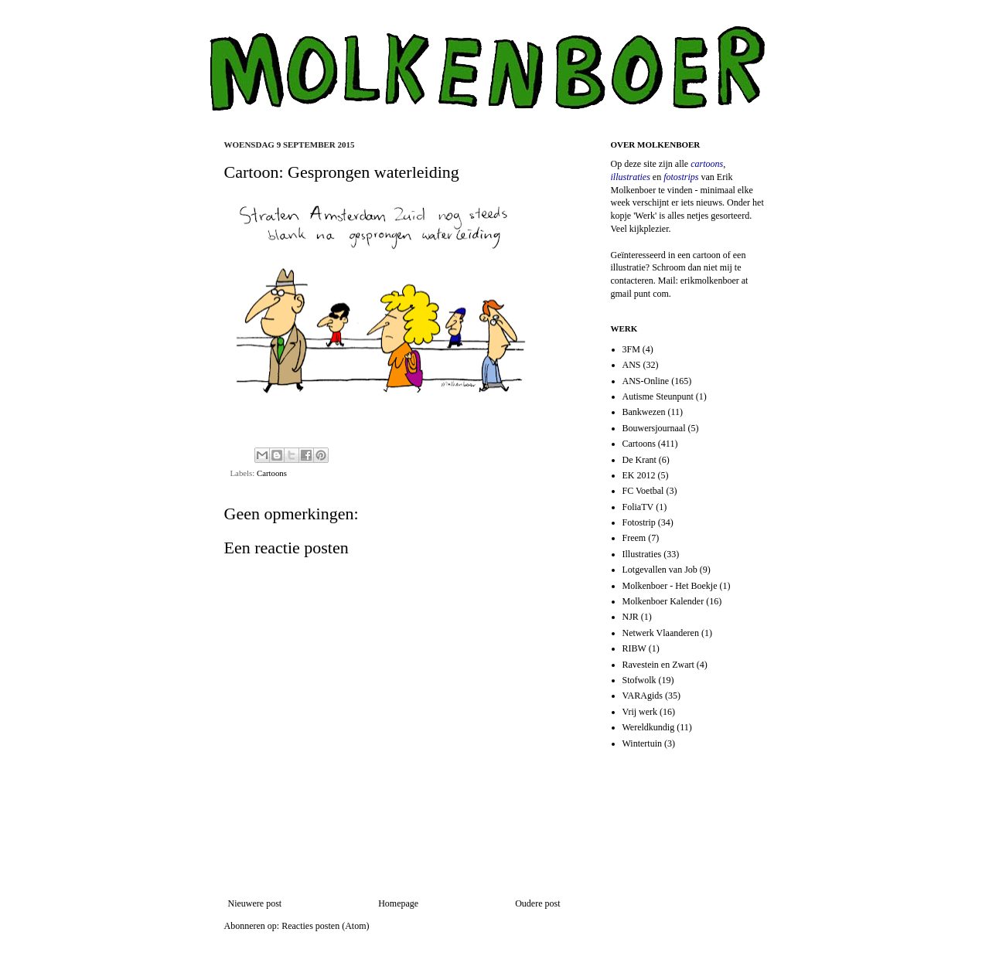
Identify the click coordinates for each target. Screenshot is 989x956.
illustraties (630, 177)
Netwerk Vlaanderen (660, 633)
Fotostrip (639, 522)
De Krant (639, 459)
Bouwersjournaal (654, 428)
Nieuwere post (255, 903)
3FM (631, 349)
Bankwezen (644, 412)
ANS (631, 364)
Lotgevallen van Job (659, 569)
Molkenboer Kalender (663, 601)
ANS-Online (646, 381)
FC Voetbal (643, 490)
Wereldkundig (648, 727)
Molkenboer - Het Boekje (670, 585)
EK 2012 (639, 475)
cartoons (707, 163)
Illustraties (642, 554)
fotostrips (680, 177)
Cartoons (272, 473)
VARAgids (642, 695)
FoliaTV (638, 507)
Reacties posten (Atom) (325, 925)
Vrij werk (640, 711)
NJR (630, 616)
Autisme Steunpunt (658, 396)
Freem (634, 537)
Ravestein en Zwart (658, 664)
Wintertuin (642, 743)
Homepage (398, 903)
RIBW (634, 648)
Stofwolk (639, 680)
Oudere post (537, 903)
